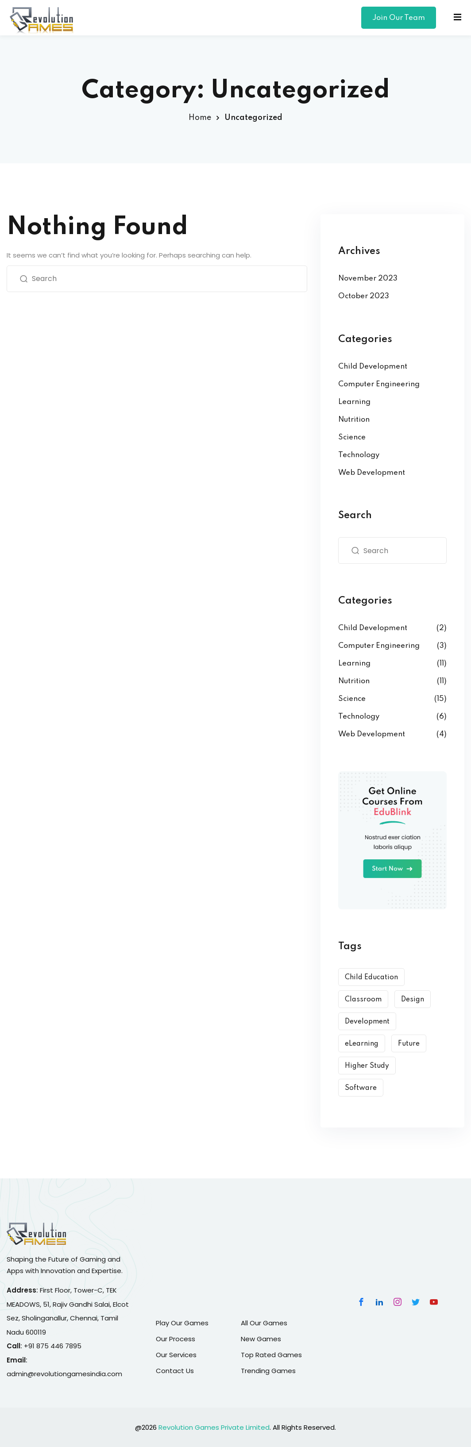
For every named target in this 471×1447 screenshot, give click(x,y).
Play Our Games (182, 1323)
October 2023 (363, 296)
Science (352, 437)
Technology (358, 455)
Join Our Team (398, 18)
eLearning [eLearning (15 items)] (361, 1043)
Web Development (371, 473)
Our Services (176, 1354)
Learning (354, 402)
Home (200, 118)
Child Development (372, 366)
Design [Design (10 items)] (412, 999)
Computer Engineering (379, 384)
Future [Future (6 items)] (409, 1043)
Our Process (175, 1338)
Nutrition (354, 419)
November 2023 (368, 278)
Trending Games (268, 1370)
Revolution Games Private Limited (214, 1427)
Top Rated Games (271, 1354)
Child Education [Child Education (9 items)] (371, 977)
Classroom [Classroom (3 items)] (363, 999)
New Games (261, 1338)
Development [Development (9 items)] (367, 1021)
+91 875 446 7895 (52, 1346)
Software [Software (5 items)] (361, 1088)
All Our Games (264, 1323)
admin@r (21, 1373)
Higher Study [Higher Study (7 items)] (367, 1066)
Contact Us (175, 1370)
